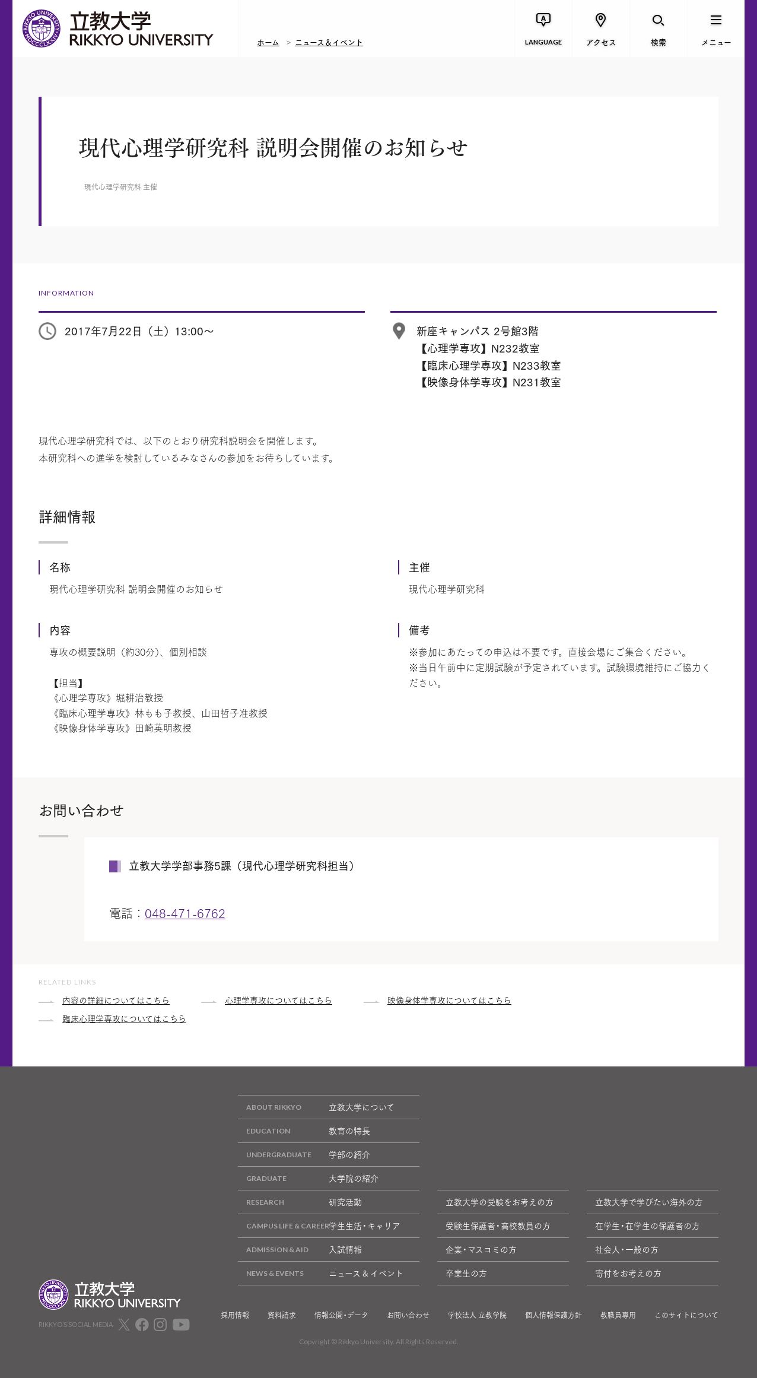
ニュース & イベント (320, 1273)
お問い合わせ (408, 1315)
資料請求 (282, 1315)
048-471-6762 (185, 912)
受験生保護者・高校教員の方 (498, 1225)
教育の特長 (304, 1130)
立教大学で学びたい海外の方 (649, 1202)
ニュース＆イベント (329, 41)
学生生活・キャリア (319, 1225)
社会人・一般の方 (627, 1249)
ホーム (268, 41)
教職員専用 (618, 1315)
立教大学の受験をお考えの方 (500, 1202)
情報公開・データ (341, 1315)
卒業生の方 (466, 1273)
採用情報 (235, 1315)
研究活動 (300, 1202)
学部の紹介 (304, 1154)
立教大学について (316, 1107)
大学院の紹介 (308, 1178)
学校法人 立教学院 (477, 1315)
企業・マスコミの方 (481, 1249)
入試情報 (300, 1249)
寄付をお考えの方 (628, 1273)
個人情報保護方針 (553, 1315)
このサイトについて (686, 1315)
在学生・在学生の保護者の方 (647, 1225)
